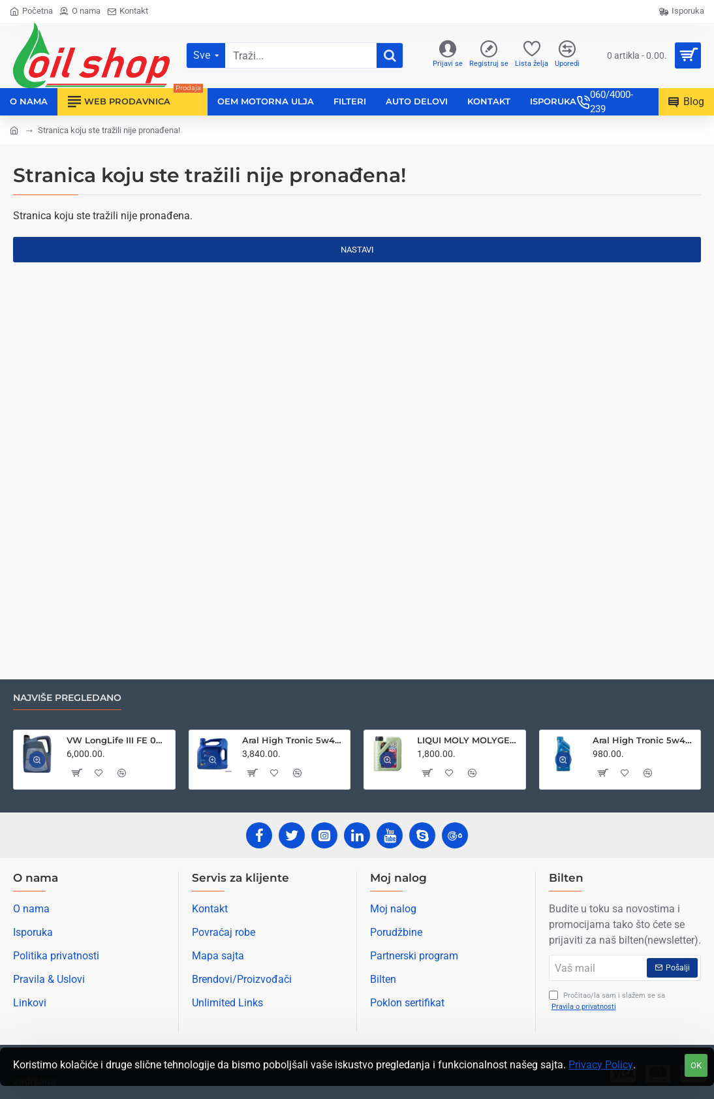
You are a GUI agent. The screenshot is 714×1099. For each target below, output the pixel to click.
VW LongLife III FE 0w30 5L (118, 740)
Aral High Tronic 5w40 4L (293, 740)
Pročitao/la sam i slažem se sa (607, 1001)
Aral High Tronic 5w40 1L (644, 740)
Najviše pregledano (67, 698)
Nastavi (357, 250)
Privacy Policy (600, 1065)
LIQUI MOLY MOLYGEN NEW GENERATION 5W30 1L (468, 740)
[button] (76, 772)
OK (696, 1065)
